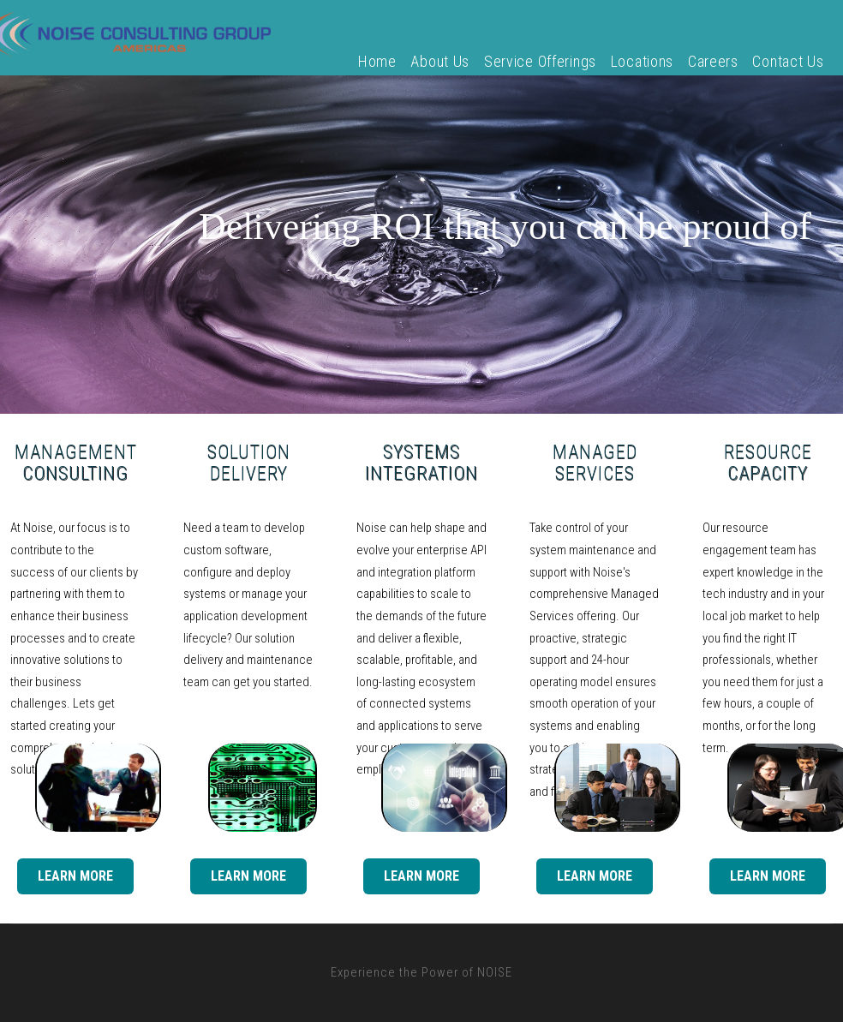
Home (377, 61)
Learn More (75, 876)
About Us (439, 61)
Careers (713, 61)
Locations (642, 61)
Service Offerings (540, 61)
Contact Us (787, 61)
